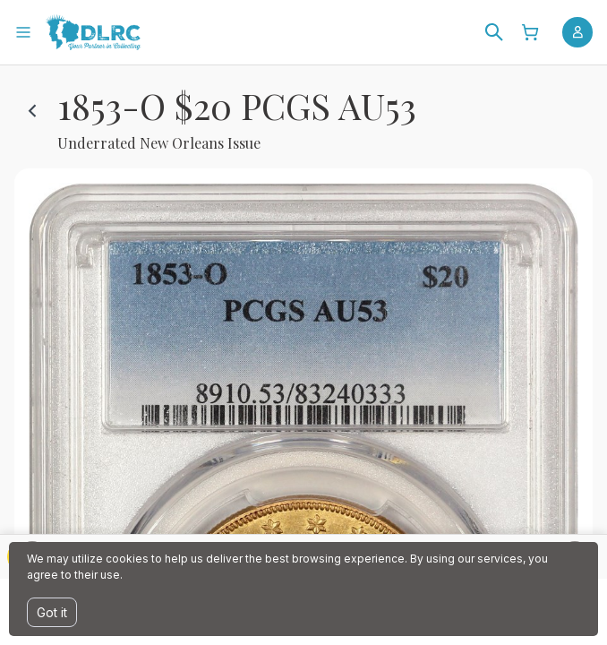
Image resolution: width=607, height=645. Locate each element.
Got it (52, 612)
